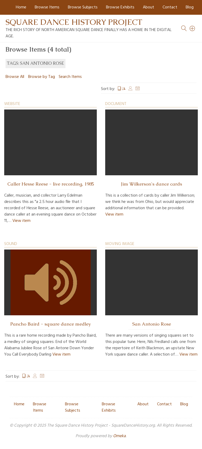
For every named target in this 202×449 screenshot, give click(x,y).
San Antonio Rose (151, 324)
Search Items (70, 76)
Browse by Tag (41, 76)
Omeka (119, 436)
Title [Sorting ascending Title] (121, 89)
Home (21, 7)
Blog (190, 7)
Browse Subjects (83, 7)
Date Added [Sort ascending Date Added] (137, 89)
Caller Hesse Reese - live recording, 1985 (50, 184)
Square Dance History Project (74, 22)
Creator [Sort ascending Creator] (130, 89)
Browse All (15, 76)
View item (21, 221)
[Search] (192, 28)
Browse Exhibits (120, 7)
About (148, 7)
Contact (170, 7)
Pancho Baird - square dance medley (50, 324)
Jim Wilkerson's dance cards (151, 184)
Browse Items (47, 7)
